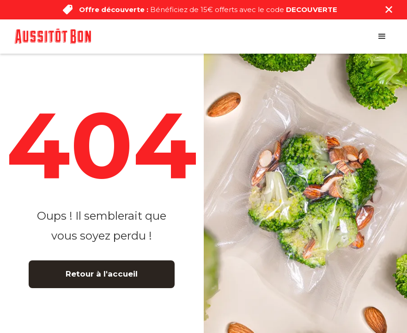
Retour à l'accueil (102, 273)
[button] (382, 36)
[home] (53, 36)
